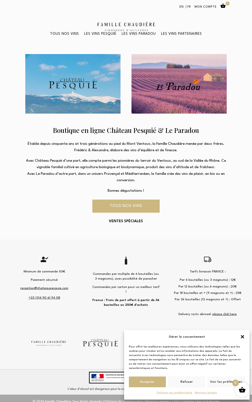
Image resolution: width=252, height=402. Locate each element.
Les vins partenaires (181, 34)
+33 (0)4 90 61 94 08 (44, 297)
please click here (224, 314)
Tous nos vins (64, 34)
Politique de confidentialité (174, 393)
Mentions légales (206, 393)
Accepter (147, 381)
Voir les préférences (226, 381)
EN (181, 6)
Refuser (186, 381)
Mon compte (205, 6)
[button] (242, 336)
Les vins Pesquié (100, 34)
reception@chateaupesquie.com (44, 288)
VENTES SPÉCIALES (126, 221)
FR (189, 6)
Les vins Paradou (139, 34)
